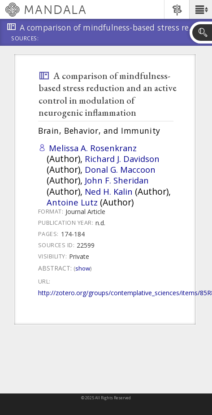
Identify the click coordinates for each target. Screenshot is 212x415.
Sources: (25, 39)
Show (82, 268)
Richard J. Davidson (122, 158)
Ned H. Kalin (109, 191)
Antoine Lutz (72, 202)
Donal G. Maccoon (120, 169)
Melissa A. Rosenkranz (93, 147)
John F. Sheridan (117, 180)
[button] (200, 9)
